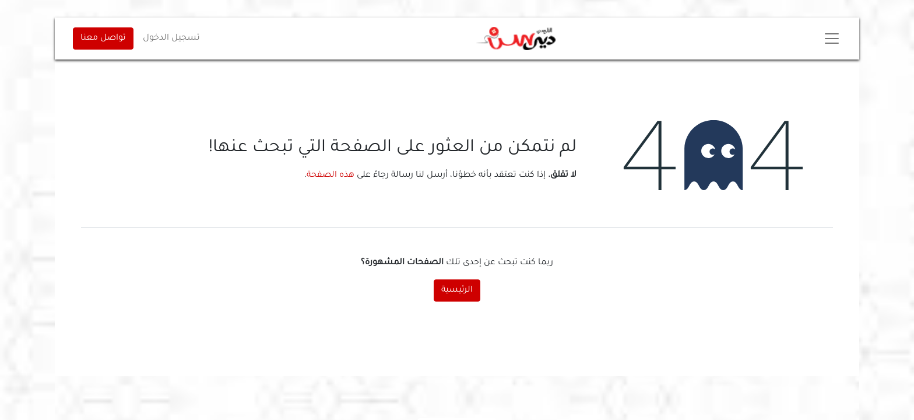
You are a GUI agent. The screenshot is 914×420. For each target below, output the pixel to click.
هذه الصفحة (330, 175)
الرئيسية (457, 290)
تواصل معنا (103, 38)
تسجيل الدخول (171, 38)
